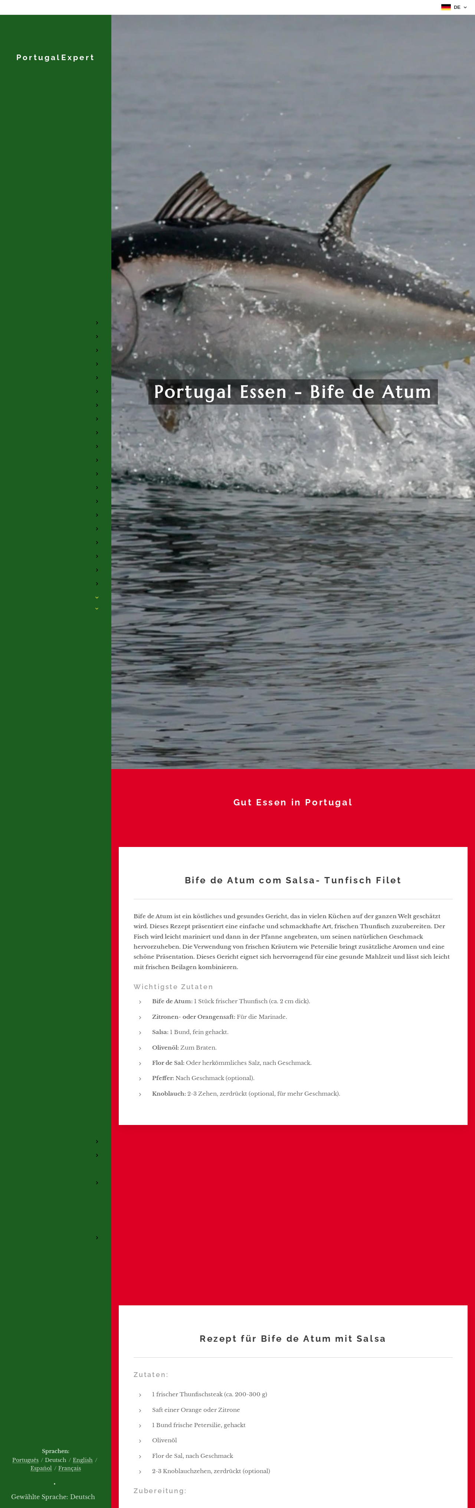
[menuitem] (55, 273)
